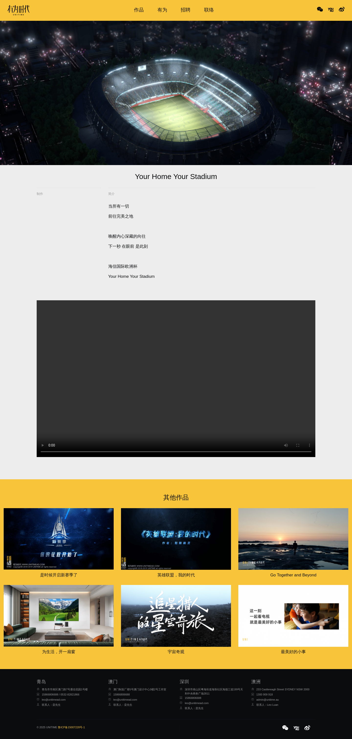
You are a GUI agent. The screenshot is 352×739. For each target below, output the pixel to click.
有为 (162, 9)
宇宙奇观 (176, 651)
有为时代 (18, 10)
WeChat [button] (320, 10)
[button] (286, 728)
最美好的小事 (293, 651)
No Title (331, 10)
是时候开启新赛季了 (58, 575)
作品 (139, 9)
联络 (209, 9)
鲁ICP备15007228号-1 (71, 727)
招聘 (185, 9)
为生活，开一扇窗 (58, 651)
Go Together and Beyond (293, 575)
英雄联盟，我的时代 (176, 575)
